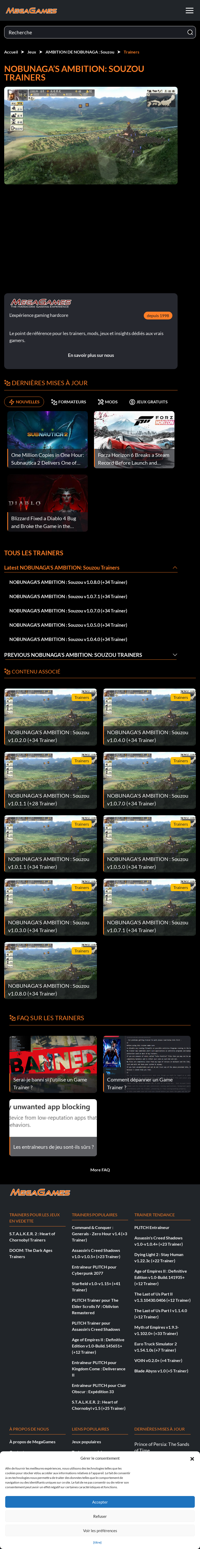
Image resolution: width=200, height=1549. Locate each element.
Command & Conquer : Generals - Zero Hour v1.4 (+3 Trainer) (99, 1233)
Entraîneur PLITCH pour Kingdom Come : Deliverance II (99, 1368)
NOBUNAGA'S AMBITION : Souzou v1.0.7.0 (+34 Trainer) (68, 610)
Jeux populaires (86, 1441)
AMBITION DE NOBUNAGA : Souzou (80, 51)
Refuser (100, 1516)
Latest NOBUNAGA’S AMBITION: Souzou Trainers (62, 567)
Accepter (100, 1502)
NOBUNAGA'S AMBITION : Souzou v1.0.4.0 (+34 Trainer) (68, 639)
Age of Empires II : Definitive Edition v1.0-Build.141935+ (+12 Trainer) (160, 1277)
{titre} (97, 1542)
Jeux (31, 51)
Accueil (11, 51)
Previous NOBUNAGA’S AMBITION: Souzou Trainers (73, 655)
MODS (108, 401)
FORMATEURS (68, 401)
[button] (192, 1458)
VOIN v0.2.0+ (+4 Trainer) (158, 1360)
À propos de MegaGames (32, 1441)
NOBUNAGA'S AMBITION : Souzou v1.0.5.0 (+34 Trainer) (68, 625)
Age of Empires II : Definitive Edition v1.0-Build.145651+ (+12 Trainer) (98, 1345)
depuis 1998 (158, 315)
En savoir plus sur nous (91, 355)
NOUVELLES (24, 401)
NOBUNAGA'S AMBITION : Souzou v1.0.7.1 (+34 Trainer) (68, 596)
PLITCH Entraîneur (152, 1227)
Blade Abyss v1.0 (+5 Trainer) (161, 1370)
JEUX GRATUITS (148, 401)
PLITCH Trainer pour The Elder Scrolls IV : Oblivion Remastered (95, 1306)
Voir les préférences (100, 1530)
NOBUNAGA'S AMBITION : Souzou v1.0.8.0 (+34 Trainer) (68, 582)
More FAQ (100, 1169)
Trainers (131, 51)
